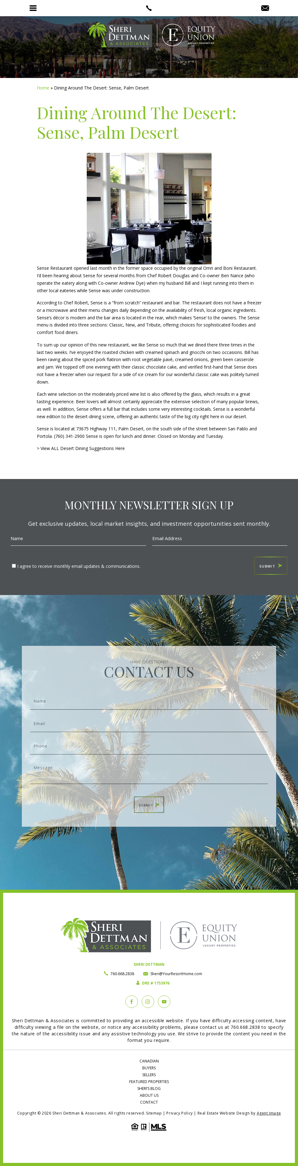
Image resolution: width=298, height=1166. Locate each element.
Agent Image (269, 1113)
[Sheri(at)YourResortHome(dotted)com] (265, 8)
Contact (149, 1102)
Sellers (149, 1074)
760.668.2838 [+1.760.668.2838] (122, 973)
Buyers (149, 1068)
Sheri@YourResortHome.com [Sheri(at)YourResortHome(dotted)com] (176, 973)
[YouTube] (164, 1001)
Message (149, 764)
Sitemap (154, 1113)
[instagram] (148, 1001)
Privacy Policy (179, 1113)
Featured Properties (149, 1081)
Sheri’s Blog (149, 1088)
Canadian (149, 1061)
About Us (149, 1095)
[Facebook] (131, 1001)
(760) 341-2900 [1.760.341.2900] (69, 436)
